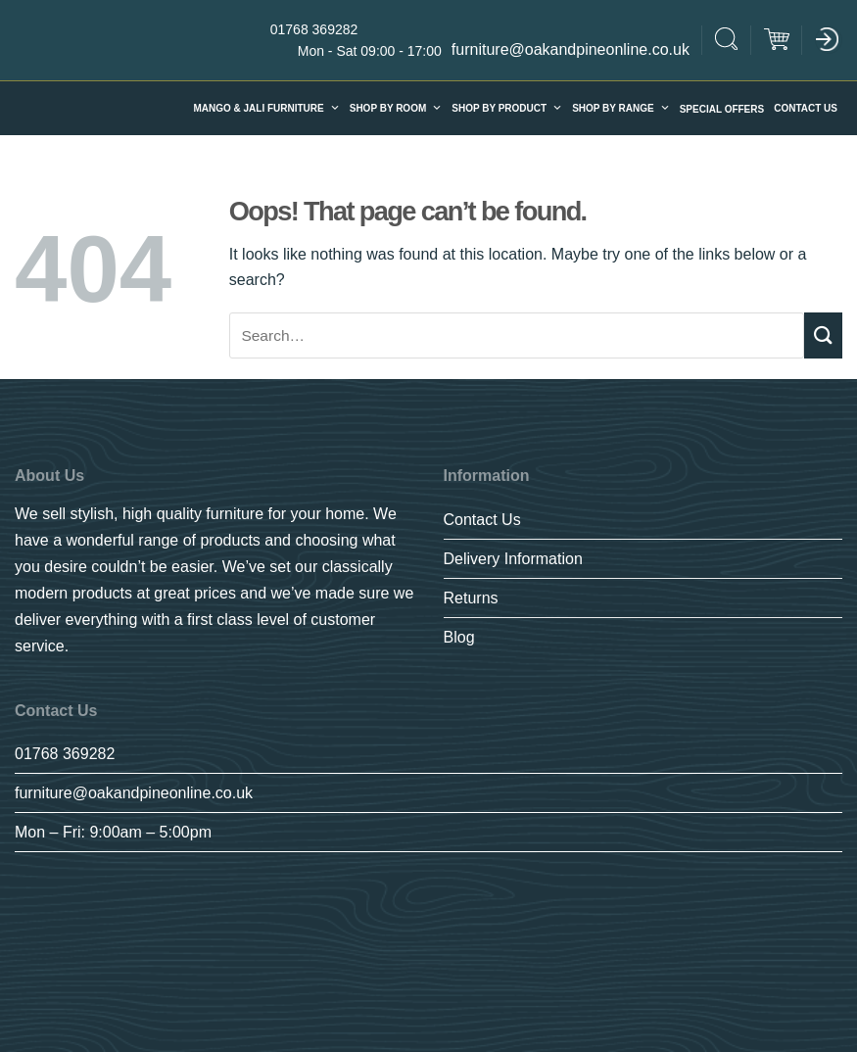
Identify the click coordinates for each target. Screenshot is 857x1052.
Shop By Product (507, 108)
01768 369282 (65, 753)
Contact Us (805, 108)
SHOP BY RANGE (621, 108)
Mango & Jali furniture (266, 108)
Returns (471, 598)
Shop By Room (396, 108)
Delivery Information (513, 558)
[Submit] (823, 335)
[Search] (726, 41)
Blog (459, 637)
